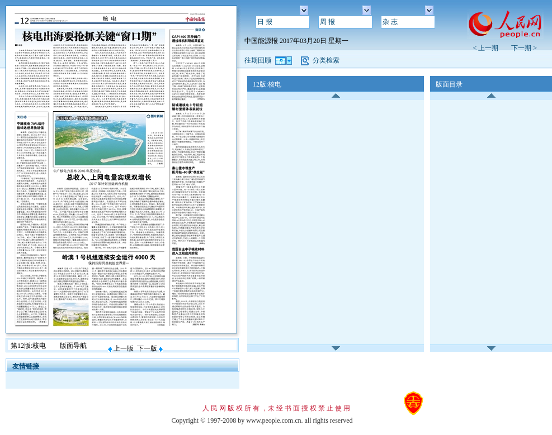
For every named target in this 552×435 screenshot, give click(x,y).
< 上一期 (489, 48)
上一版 (121, 348)
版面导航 (73, 346)
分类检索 (326, 60)
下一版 (150, 348)
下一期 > (524, 48)
